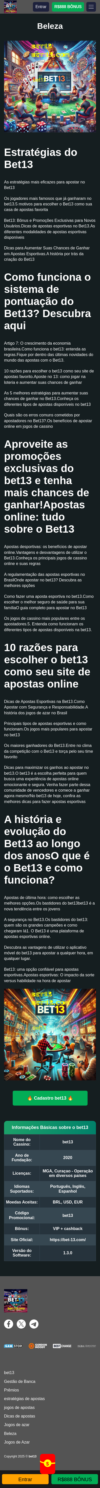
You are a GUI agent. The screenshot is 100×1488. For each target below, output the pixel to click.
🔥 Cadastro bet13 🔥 (50, 1098)
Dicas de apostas (19, 1416)
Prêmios (11, 1390)
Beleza (10, 1433)
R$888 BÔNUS (68, 7)
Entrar (41, 7)
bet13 (9, 1373)
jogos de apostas (19, 1407)
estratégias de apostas (24, 1399)
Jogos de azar (17, 1425)
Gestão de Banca (19, 1381)
